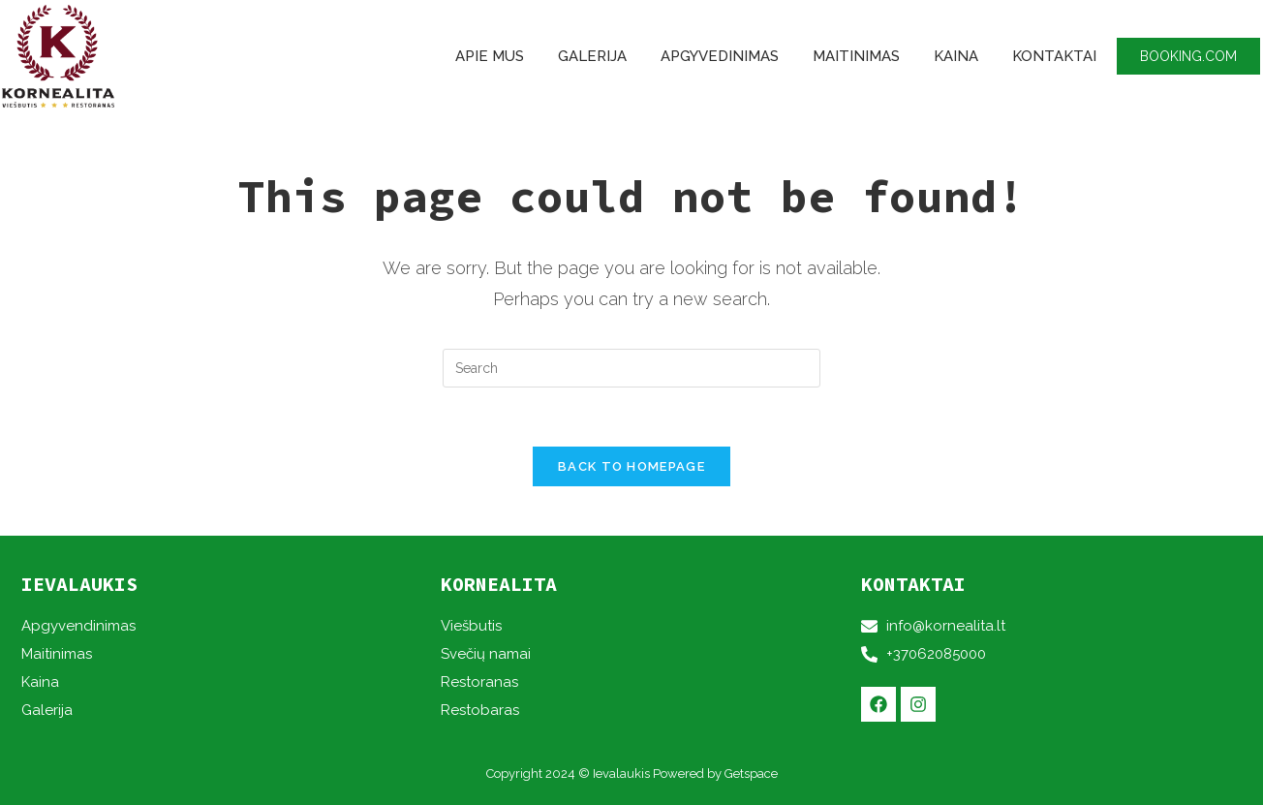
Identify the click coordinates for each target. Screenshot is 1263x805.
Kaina (956, 56)
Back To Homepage (631, 466)
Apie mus (489, 56)
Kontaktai (1054, 56)
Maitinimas (856, 56)
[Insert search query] (631, 368)
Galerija (592, 56)
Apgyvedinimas (720, 56)
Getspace (751, 773)
